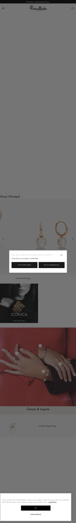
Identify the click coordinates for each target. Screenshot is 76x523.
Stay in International (51, 265)
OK (36, 508)
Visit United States (24, 265)
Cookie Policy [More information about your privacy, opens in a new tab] (53, 502)
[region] (35, 507)
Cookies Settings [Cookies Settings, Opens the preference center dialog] (35, 514)
